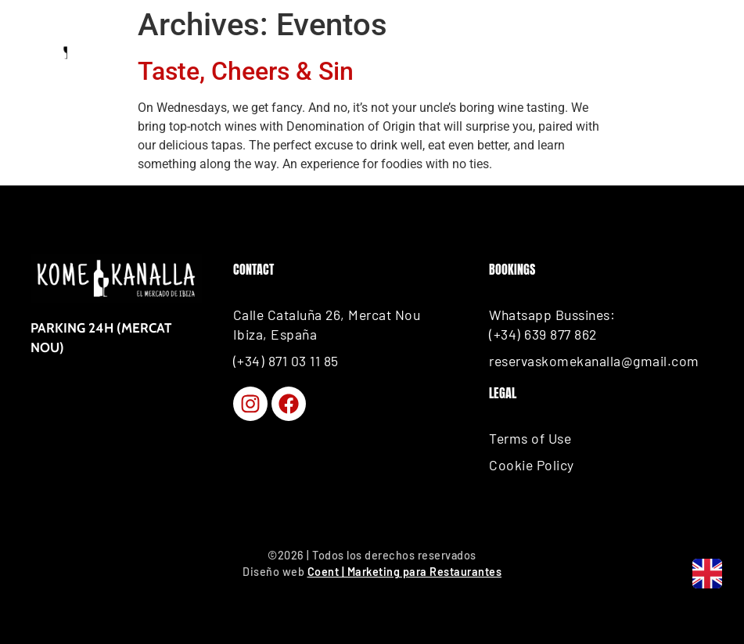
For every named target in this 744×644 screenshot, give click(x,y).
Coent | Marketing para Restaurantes (404, 571)
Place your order (618, 46)
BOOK (181, 46)
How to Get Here (323, 46)
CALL (473, 46)
